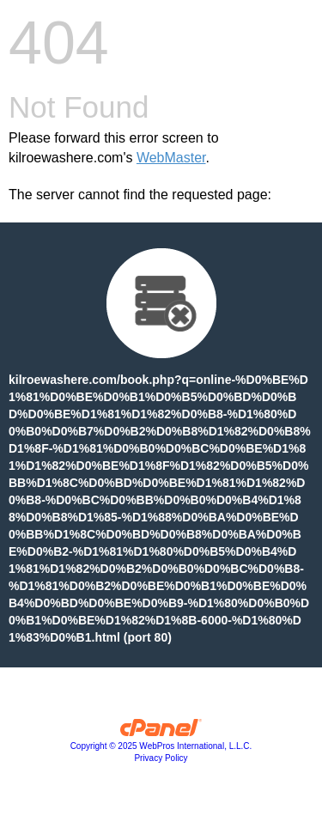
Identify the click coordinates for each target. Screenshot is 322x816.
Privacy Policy (160, 758)
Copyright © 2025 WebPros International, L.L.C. (161, 746)
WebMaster (171, 157)
